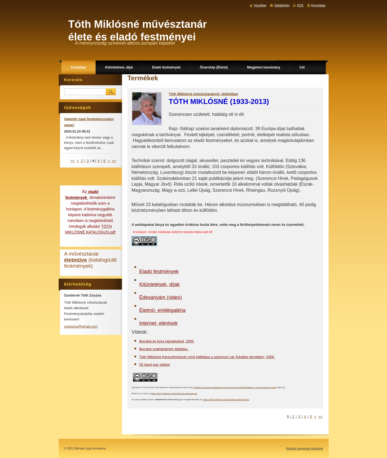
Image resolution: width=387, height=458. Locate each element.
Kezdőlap (260, 5)
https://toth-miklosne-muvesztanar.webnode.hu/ (174, 393)
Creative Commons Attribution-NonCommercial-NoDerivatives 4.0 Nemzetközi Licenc (234, 387)
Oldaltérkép (281, 5)
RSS (300, 5)
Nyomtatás (318, 5)
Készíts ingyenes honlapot (304, 448)
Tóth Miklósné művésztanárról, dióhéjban (203, 94)
